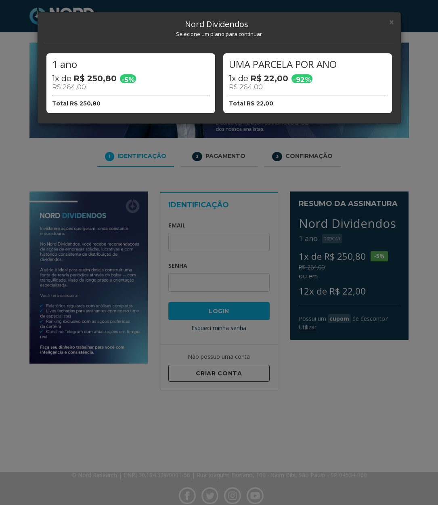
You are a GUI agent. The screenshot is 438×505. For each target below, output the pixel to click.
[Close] (391, 22)
